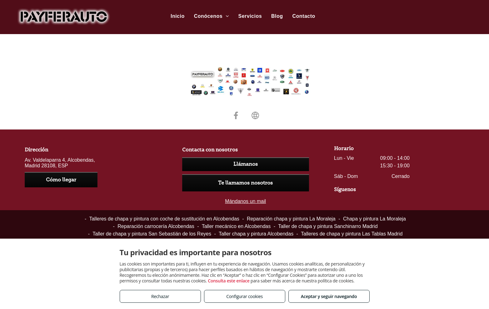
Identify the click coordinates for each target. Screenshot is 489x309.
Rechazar (160, 296)
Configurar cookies (244, 296)
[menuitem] (177, 16)
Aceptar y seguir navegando (329, 296)
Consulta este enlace (228, 281)
